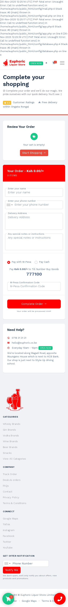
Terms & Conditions (14, 503)
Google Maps (10, 518)
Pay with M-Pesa (21, 262)
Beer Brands (10, 447)
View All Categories (14, 458)
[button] (53, 63)
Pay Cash (44, 262)
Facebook (8, 536)
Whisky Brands (11, 424)
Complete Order (34, 303)
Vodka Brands (11, 435)
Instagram (9, 530)
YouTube (8, 547)
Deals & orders (12, 480)
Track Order (10, 474)
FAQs (6, 485)
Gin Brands (9, 429)
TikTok (6, 524)
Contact (8, 491)
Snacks (7, 453)
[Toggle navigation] (62, 63)
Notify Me (11, 570)
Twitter (7, 541)
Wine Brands (10, 441)
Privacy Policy (11, 497)
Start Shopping (34, 152)
